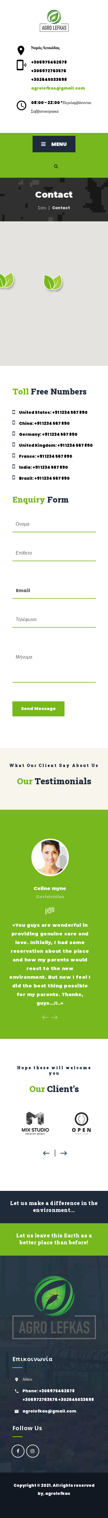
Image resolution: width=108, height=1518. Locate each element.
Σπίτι (42, 208)
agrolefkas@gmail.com (58, 88)
